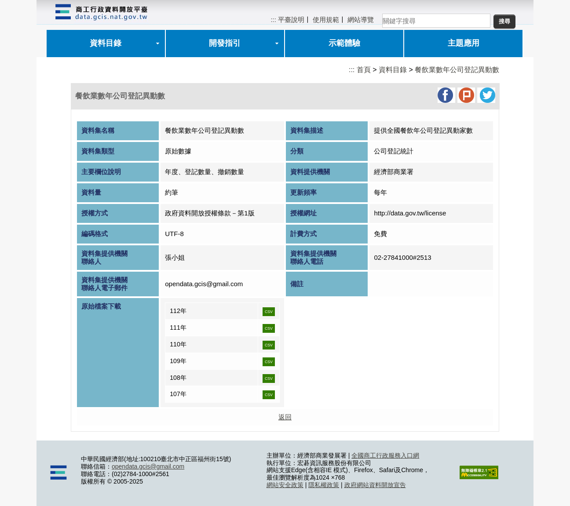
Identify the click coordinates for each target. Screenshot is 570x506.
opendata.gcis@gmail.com (148, 466)
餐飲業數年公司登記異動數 (457, 69)
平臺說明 (291, 19)
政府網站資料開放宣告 (375, 484)
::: (273, 19)
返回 (285, 417)
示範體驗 (344, 43)
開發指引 (225, 43)
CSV (269, 311)
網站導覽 (360, 19)
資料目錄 (105, 43)
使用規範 (326, 19)
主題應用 (463, 43)
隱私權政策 (323, 484)
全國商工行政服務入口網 (385, 455)
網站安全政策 (285, 484)
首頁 (364, 69)
